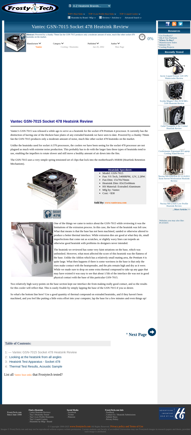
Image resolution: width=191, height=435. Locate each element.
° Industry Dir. (164, 45)
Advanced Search (133, 18)
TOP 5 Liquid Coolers (129, 14)
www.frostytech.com (80, 426)
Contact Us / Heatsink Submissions (120, 414)
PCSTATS (163, 223)
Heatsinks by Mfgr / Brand (41, 421)
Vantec (39, 47)
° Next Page (141, 334)
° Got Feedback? (165, 35)
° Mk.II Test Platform (167, 38)
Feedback (110, 412)
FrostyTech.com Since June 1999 (14, 413)
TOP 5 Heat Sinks (76, 14)
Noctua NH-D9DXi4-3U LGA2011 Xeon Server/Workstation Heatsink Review (174, 177)
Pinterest (71, 417)
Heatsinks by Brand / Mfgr (83, 18)
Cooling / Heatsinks (69, 47)
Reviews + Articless (111, 18)
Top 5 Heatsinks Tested (39, 414)
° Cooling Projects (166, 47)
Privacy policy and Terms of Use (126, 426)
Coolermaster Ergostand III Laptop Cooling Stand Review (174, 151)
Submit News (111, 417)
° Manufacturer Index (167, 42)
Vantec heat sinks (23, 374)
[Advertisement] (80, 81)
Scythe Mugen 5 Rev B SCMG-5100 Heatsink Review (174, 101)
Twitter (71, 414)
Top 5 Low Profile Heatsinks (42, 417)
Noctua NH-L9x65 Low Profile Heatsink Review (174, 204)
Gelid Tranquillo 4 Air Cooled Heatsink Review (174, 126)
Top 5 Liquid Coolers (39, 419)
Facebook (72, 412)
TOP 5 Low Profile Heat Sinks (102, 14)
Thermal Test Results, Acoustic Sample (35, 366)
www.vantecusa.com (115, 202)
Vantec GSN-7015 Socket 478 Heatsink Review (80, 26)
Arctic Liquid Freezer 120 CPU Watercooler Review (174, 76)
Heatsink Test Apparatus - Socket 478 (34, 361)
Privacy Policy (112, 419)
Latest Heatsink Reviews (40, 412)
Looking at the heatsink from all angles (35, 357)
